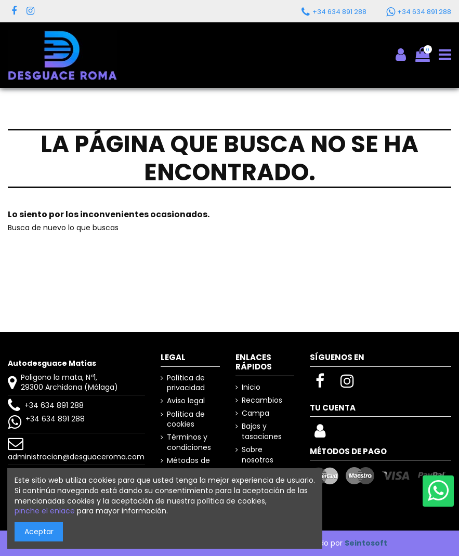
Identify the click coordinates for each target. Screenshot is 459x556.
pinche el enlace (45, 511)
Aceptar (39, 531)
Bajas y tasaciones (262, 431)
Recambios (262, 400)
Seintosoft (366, 543)
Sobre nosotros (257, 455)
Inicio (251, 387)
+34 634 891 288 (54, 405)
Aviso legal (186, 401)
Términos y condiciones (189, 442)
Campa (255, 413)
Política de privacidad (186, 383)
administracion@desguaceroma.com (76, 457)
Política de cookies (186, 419)
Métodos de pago (188, 466)
